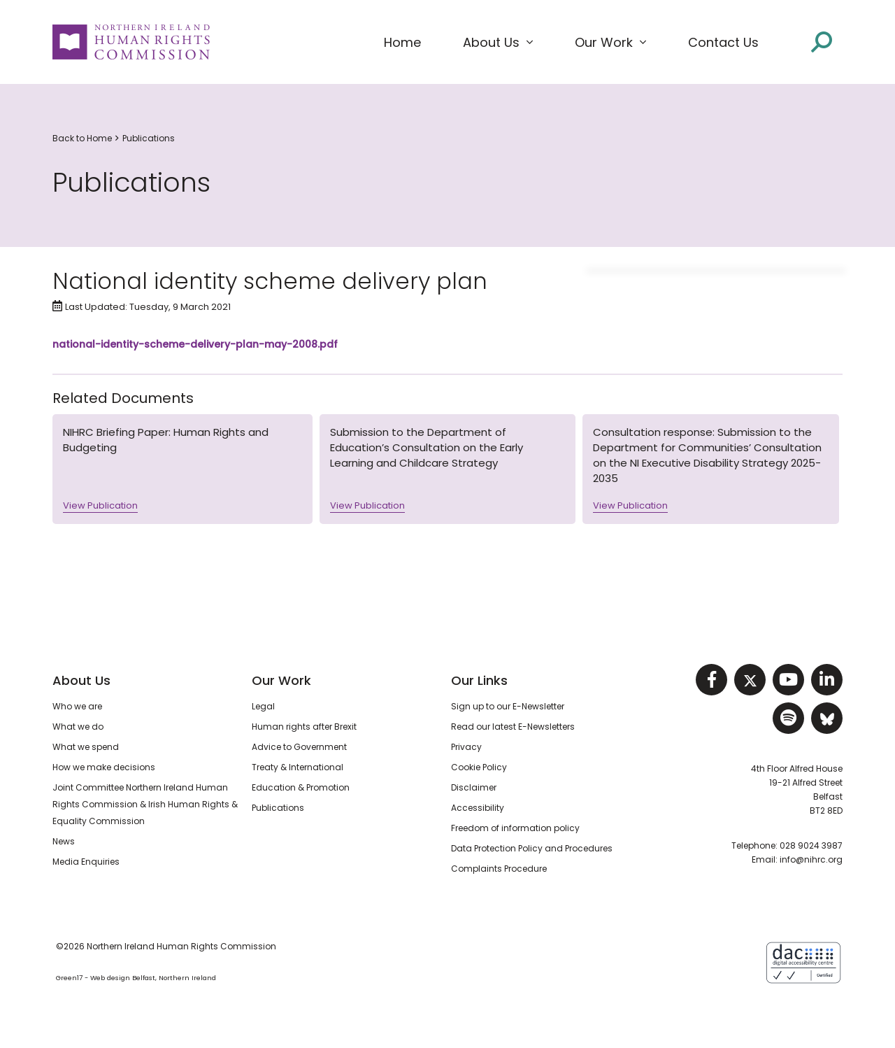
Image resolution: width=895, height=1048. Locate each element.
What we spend (85, 747)
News (63, 841)
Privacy (466, 747)
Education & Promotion (301, 787)
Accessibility (477, 808)
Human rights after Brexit (304, 726)
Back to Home (82, 138)
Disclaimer (473, 787)
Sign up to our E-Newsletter (507, 706)
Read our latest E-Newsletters (513, 726)
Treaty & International (297, 767)
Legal (263, 706)
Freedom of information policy (515, 828)
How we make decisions (103, 767)
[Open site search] (822, 41)
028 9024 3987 (811, 845)
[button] (498, 43)
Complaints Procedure (499, 868)
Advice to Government (299, 747)
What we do (77, 726)
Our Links (479, 680)
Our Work (281, 680)
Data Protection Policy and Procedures (532, 848)
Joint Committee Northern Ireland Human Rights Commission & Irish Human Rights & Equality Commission (145, 804)
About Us (81, 680)
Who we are (77, 706)
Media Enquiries (86, 862)
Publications (148, 138)
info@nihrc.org (811, 859)
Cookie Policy (479, 767)
